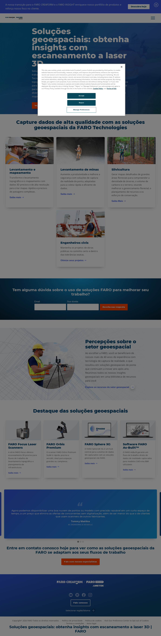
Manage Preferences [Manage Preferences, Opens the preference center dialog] (81, 110)
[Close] (122, 67)
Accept (81, 96)
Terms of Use (111, 88)
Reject (81, 103)
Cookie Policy (98, 88)
